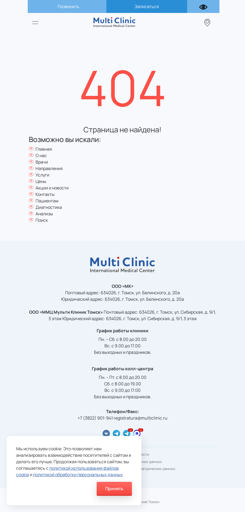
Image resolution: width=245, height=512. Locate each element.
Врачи (42, 162)
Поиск (42, 220)
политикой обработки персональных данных (77, 475)
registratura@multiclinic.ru (140, 418)
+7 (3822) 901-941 (95, 418)
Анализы (44, 214)
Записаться (147, 6)
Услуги (42, 175)
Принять (114, 489)
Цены (41, 181)
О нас (41, 155)
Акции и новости (52, 188)
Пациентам (47, 201)
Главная (44, 149)
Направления (49, 168)
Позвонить (68, 6)
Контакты (45, 194)
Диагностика (49, 207)
